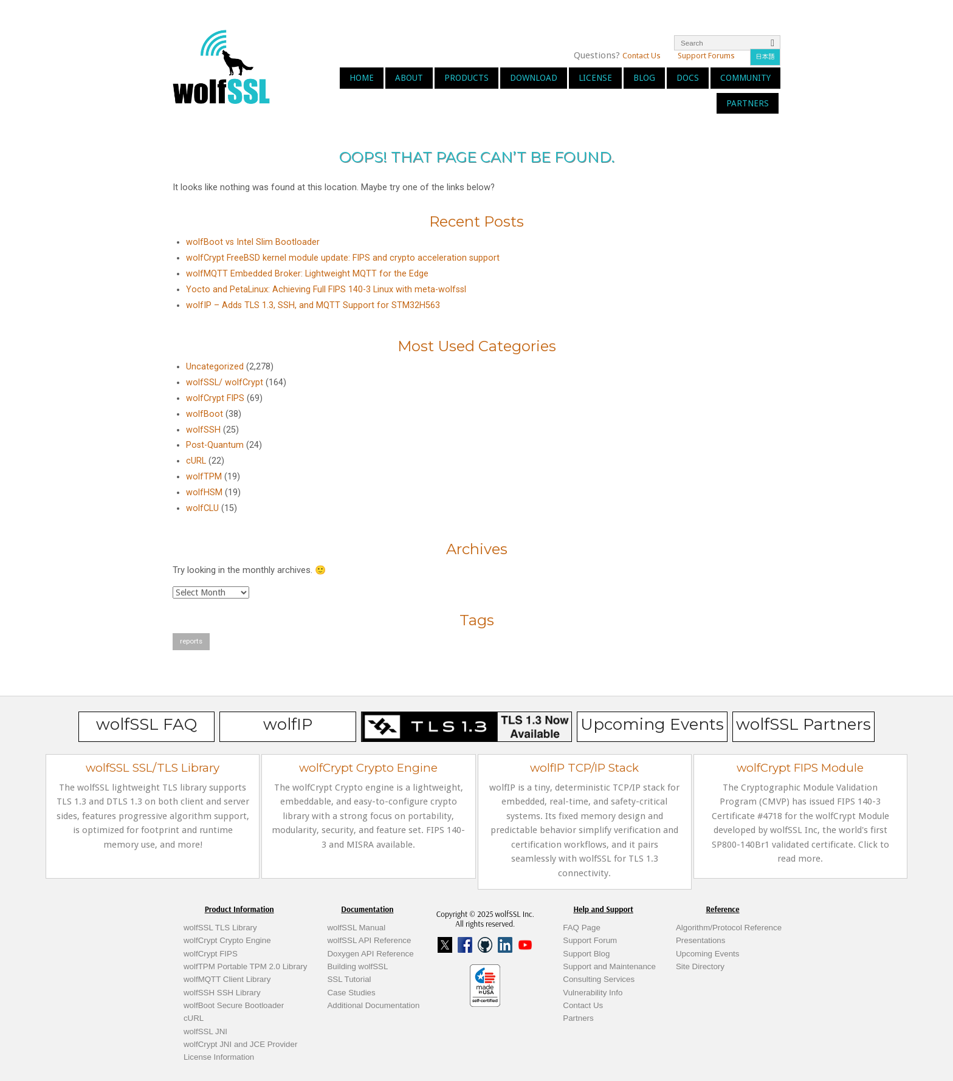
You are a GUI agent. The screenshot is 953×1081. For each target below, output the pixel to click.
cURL (196, 461)
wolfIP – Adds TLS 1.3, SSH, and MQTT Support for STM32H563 (313, 305)
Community (745, 78)
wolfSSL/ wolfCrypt (224, 382)
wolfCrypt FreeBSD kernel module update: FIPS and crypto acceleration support (343, 258)
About (409, 78)
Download (533, 78)
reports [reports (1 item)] (191, 641)
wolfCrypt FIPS (215, 398)
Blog (644, 78)
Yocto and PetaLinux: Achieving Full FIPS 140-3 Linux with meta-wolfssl (326, 289)
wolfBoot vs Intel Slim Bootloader (253, 242)
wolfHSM (204, 492)
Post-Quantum (215, 445)
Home (361, 78)
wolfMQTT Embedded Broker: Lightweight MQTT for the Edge (307, 274)
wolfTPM (204, 477)
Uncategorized (215, 367)
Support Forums (706, 55)
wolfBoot (204, 414)
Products (466, 78)
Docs (687, 78)
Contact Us (641, 55)
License (595, 78)
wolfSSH (203, 430)
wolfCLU (202, 508)
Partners (747, 103)
